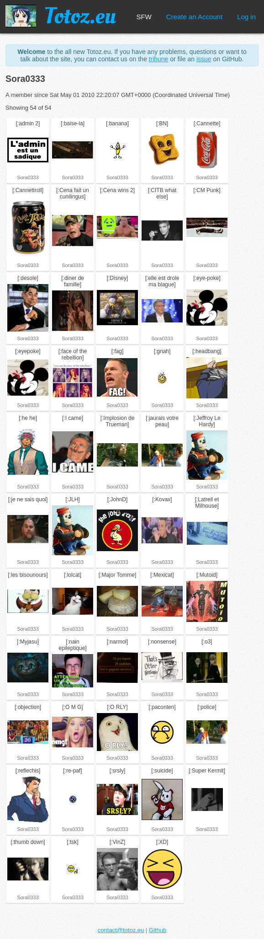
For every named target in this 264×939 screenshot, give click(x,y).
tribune (159, 59)
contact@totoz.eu (121, 930)
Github (157, 930)
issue (203, 59)
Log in (246, 17)
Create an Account (194, 17)
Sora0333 (28, 177)
